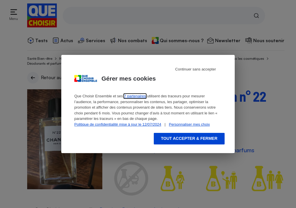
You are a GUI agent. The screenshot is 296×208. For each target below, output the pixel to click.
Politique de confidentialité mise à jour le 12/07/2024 (117, 124)
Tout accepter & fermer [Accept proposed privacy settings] (189, 138)
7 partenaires (135, 96)
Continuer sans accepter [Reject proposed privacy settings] (195, 69)
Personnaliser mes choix (189, 124)
